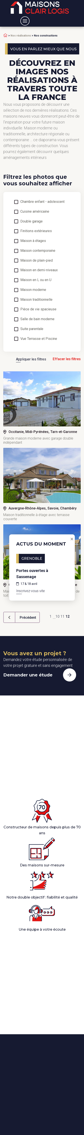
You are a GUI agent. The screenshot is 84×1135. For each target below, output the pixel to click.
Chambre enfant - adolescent (42, 202)
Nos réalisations (20, 35)
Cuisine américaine (34, 212)
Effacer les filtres (67, 359)
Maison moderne (33, 290)
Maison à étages (33, 241)
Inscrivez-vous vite (30, 591)
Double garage (31, 221)
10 (58, 616)
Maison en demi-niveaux (39, 270)
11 (63, 616)
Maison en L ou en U (35, 280)
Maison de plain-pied (36, 260)
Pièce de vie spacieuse (38, 309)
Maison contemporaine (37, 251)
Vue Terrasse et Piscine (38, 339)
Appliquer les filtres (31, 359)
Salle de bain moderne (37, 319)
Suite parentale (31, 329)
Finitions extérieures (36, 231)
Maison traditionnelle (36, 300)
